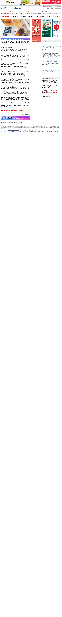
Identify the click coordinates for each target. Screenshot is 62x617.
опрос (5, 114)
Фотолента (30, 11)
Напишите (17, 109)
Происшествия (38, 13)
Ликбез (26, 11)
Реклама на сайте (48, 372)
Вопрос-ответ (22, 11)
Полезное (51, 11)
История (43, 11)
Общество (27, 13)
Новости (3, 11)
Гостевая (58, 11)
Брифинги (12, 13)
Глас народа (17, 11)
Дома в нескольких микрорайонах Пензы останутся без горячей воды (51, 47)
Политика (17, 13)
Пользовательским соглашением (13, 371)
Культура (32, 13)
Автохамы (12, 11)
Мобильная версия (4, 372)
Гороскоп (55, 11)
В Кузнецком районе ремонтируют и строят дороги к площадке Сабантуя (50, 60)
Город (7, 13)
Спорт (48, 13)
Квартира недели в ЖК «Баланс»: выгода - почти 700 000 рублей (51, 67)
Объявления (7, 11)
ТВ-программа (35, 11)
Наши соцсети (56, 372)
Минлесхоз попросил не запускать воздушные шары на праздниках (50, 54)
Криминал (44, 13)
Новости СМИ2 (35, 45)
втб (1, 114)
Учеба (57, 13)
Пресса (40, 11)
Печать (28, 37)
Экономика (22, 13)
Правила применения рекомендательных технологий (33, 372)
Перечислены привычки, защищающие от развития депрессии (51, 71)
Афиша (47, 11)
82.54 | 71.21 (56, 10)
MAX (21, 110)
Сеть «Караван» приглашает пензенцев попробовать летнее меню (51, 50)
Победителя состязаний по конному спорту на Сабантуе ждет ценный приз (51, 57)
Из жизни (52, 13)
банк (3, 114)
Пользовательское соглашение (15, 372)
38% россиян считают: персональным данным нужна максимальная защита (36, 16)
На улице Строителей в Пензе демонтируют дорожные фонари (49, 43)
